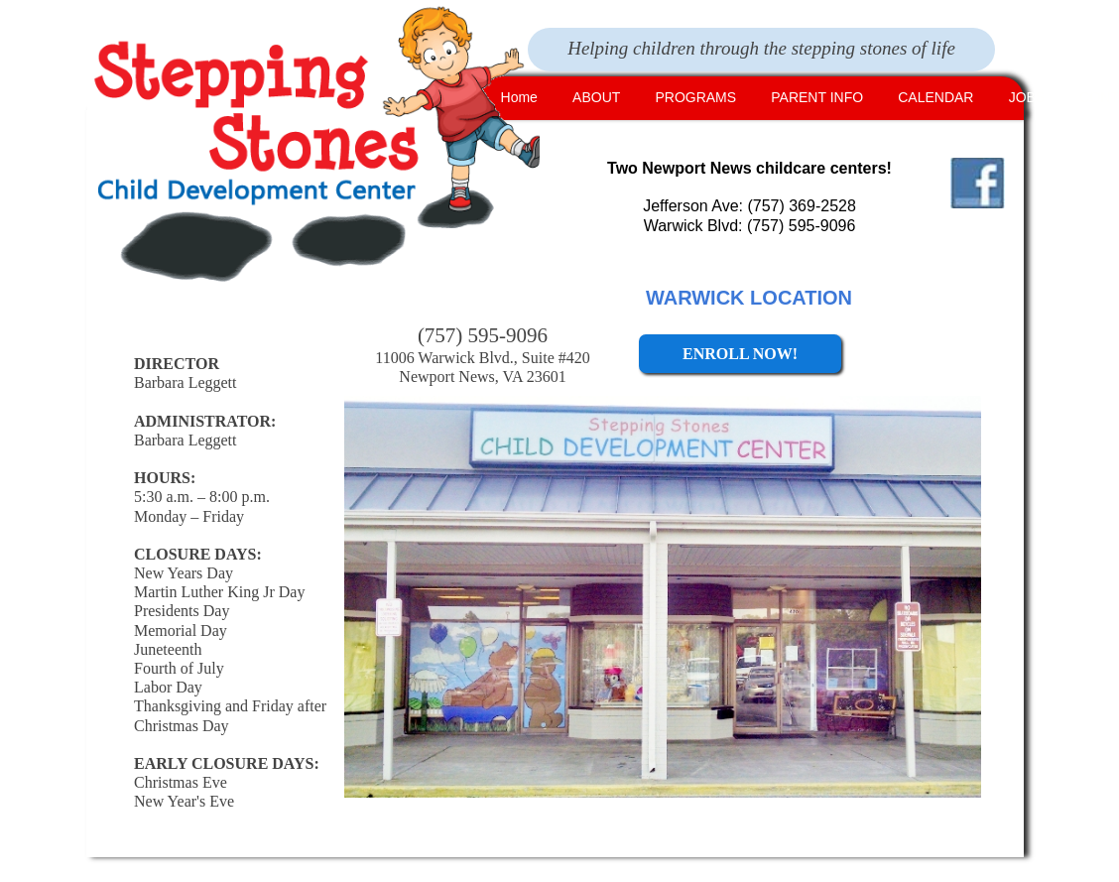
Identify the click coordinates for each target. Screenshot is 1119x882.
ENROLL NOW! (740, 353)
